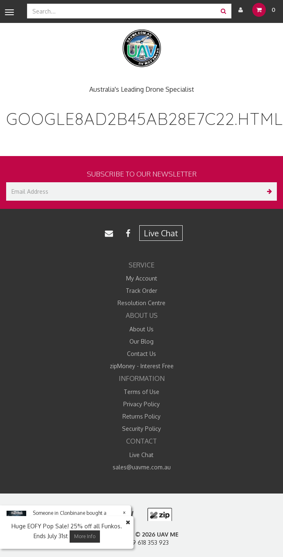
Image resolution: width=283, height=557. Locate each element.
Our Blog (141, 341)
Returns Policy (141, 416)
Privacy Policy (141, 404)
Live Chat (161, 233)
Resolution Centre (141, 302)
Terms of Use (141, 391)
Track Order (141, 290)
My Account (141, 278)
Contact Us (141, 353)
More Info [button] (84, 536)
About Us (141, 329)
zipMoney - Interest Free (142, 365)
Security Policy (141, 428)
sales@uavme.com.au (142, 467)
